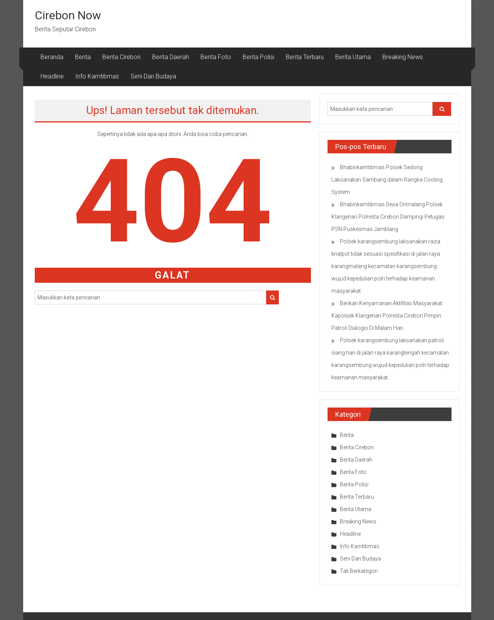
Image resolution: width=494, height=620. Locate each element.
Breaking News (402, 57)
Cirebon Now (68, 15)
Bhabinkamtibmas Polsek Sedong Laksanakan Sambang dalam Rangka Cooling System (387, 179)
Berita (83, 57)
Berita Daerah (170, 57)
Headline (52, 76)
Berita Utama (353, 57)
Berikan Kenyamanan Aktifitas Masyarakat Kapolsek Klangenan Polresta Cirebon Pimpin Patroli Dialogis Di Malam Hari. (386, 315)
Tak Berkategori (359, 571)
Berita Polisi (258, 57)
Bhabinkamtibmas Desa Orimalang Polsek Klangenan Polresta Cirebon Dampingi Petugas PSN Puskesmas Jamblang (388, 216)
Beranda (52, 57)
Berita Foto (215, 57)
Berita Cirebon (121, 57)
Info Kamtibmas (97, 76)
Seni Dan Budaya (153, 76)
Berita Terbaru (305, 57)
